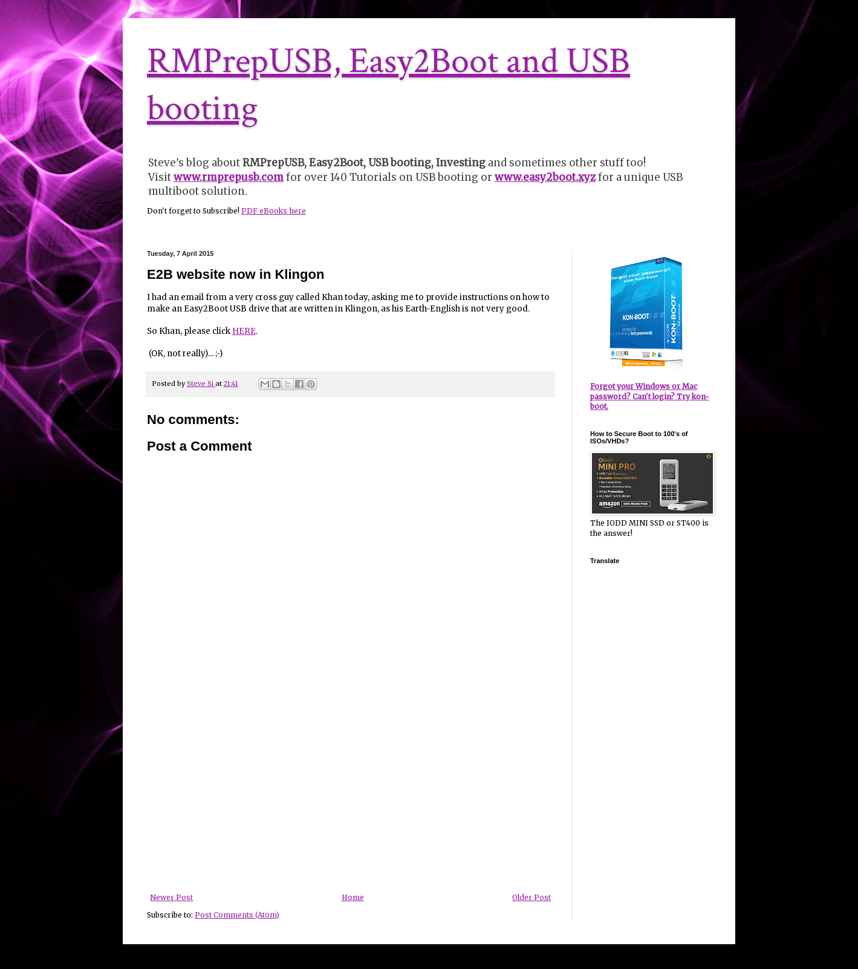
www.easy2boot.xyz (545, 177)
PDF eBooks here (273, 210)
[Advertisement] (350, 802)
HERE (244, 331)
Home (353, 897)
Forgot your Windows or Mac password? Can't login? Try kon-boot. (649, 396)
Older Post (531, 897)
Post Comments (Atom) (237, 914)
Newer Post (171, 897)
